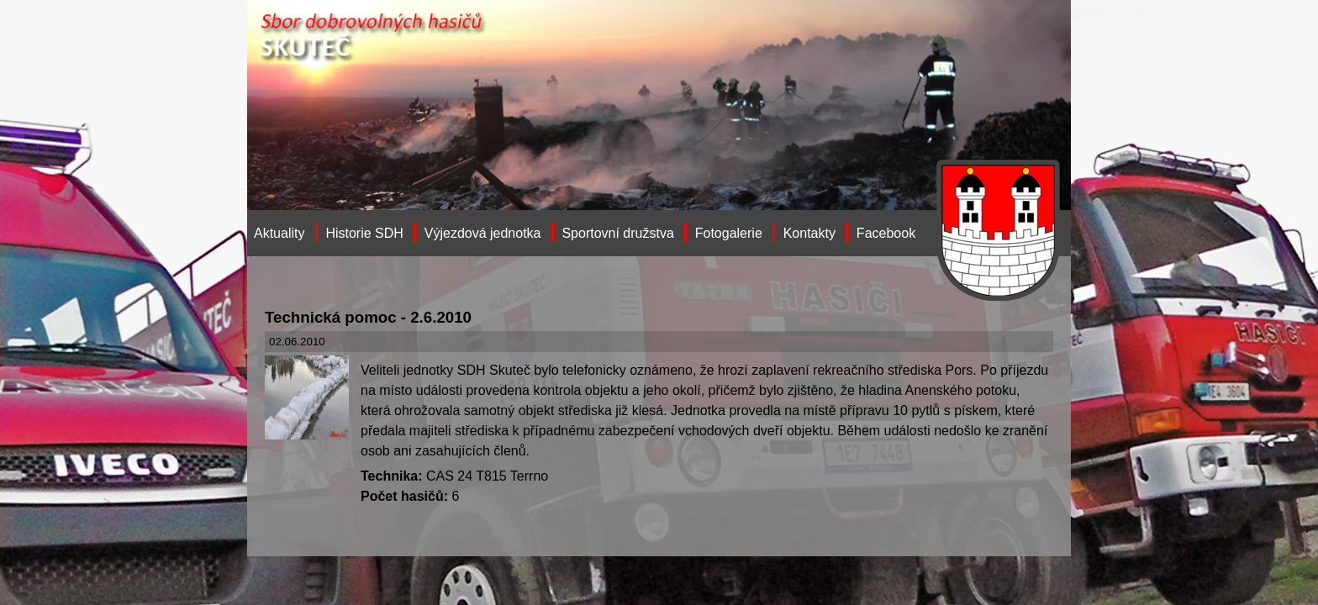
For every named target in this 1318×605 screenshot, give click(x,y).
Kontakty (809, 233)
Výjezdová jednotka (482, 233)
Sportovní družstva (617, 233)
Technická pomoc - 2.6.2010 (368, 317)
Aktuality (279, 233)
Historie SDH (364, 233)
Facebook (886, 233)
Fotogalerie (728, 233)
